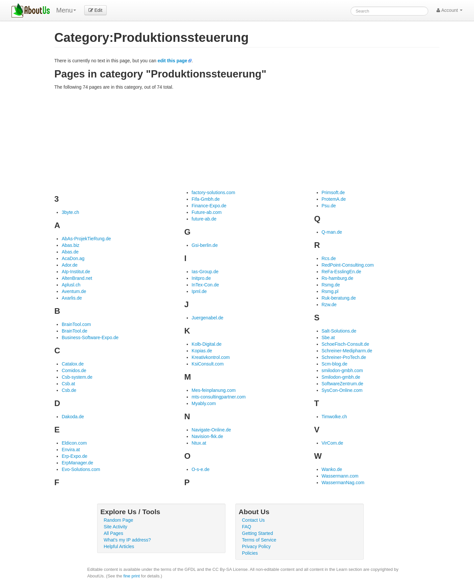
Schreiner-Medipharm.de (347, 350)
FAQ (246, 526)
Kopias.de (202, 350)
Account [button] (449, 10)
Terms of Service (259, 539)
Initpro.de (201, 278)
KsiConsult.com (208, 363)
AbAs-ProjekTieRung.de (86, 238)
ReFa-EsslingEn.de (341, 271)
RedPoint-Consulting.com (348, 265)
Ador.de (69, 265)
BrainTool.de (74, 331)
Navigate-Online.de (211, 429)
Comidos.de (74, 370)
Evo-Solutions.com (81, 469)
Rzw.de (329, 304)
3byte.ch (70, 212)
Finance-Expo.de (209, 205)
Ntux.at (199, 443)
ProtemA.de (334, 199)
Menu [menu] (66, 10)
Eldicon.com (74, 443)
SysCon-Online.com (342, 390)
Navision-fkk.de (207, 436)
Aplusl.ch (71, 284)
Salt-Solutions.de (339, 331)
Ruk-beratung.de (339, 298)
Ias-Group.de (205, 271)
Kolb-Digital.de (207, 344)
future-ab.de (204, 218)
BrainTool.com (76, 324)
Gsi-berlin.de (205, 245)
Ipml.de (199, 291)
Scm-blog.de (335, 363)
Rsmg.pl (330, 291)
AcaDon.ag (73, 258)
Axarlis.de (72, 298)
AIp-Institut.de (76, 271)
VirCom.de (332, 443)
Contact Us (253, 520)
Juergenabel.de (208, 317)
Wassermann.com (340, 476)
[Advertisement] (246, 140)
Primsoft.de (333, 192)
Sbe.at (328, 337)
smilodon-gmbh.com (342, 370)
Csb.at (68, 383)
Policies (250, 553)
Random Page (118, 520)
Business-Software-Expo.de (90, 337)
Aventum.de (74, 291)
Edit (95, 10)
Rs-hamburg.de (338, 278)
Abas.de (70, 251)
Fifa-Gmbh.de (206, 199)
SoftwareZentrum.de (342, 383)
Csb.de (69, 390)
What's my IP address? (127, 539)
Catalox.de (73, 363)
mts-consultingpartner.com (219, 396)
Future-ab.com (207, 212)
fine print (131, 575)
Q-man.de (332, 232)
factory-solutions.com (213, 192)
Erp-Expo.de (74, 456)
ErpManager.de (77, 462)
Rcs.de (329, 258)
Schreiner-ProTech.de (344, 357)
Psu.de (329, 205)
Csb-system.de (77, 377)
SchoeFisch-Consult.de (345, 344)
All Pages (113, 533)
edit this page (172, 60)
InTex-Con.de (205, 284)
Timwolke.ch (334, 416)
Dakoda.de (73, 416)
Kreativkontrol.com (211, 357)
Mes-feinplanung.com (214, 390)
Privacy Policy (256, 546)
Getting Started (257, 533)
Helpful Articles (119, 546)
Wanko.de (332, 469)
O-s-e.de (200, 469)
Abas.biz (70, 245)
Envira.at (71, 449)
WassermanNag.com (343, 482)
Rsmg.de (331, 284)
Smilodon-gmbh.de (341, 377)
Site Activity (115, 526)
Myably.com (204, 403)
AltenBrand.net (77, 278)
